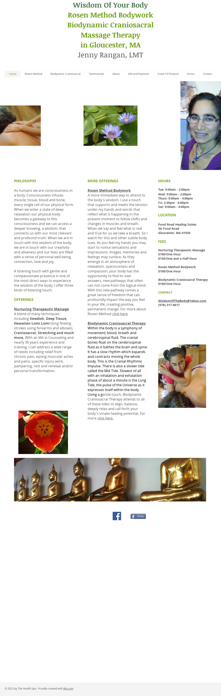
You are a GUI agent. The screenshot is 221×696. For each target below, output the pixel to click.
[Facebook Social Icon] (117, 516)
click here (120, 313)
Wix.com (68, 688)
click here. (105, 418)
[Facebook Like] (98, 516)
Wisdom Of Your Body (110, 5)
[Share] (138, 516)
